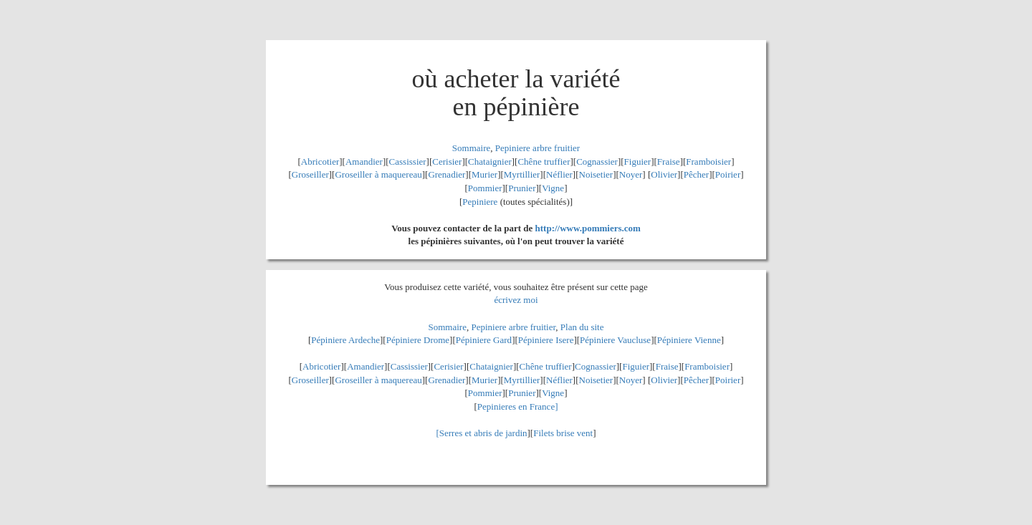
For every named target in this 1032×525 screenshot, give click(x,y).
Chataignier (490, 161)
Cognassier (597, 161)
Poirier (727, 174)
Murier (484, 174)
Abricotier (320, 161)
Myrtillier (522, 174)
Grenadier (446, 174)
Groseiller (310, 174)
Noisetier (596, 174)
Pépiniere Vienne (689, 339)
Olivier (664, 174)
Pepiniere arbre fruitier (537, 148)
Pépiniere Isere (546, 339)
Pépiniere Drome (417, 339)
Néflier (559, 174)
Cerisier (447, 161)
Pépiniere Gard (484, 339)
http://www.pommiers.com (588, 228)
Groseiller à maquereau (378, 174)
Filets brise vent (563, 433)
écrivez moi (516, 299)
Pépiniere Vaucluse (615, 339)
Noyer (631, 174)
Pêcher (696, 174)
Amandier (364, 161)
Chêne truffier (543, 161)
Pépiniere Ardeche (345, 339)
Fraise (668, 161)
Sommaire (471, 148)
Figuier (637, 161)
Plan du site (582, 327)
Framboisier (708, 161)
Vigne (553, 188)
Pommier (485, 188)
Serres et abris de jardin (483, 433)
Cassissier (407, 161)
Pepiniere (479, 201)
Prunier (521, 188)
